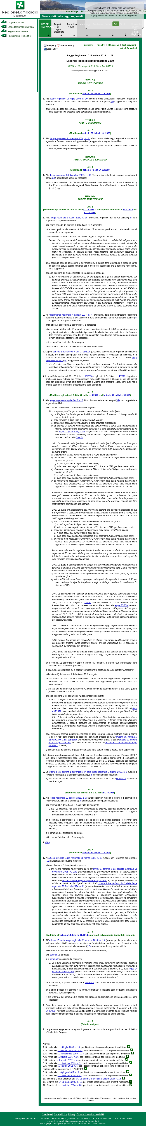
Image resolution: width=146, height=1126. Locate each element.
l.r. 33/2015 (108, 792)
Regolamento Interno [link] (14, 31)
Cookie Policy (60, 1114)
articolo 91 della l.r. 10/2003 (96, 93)
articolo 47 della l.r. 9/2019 (116, 395)
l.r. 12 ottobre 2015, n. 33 (69, 1075)
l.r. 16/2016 (88, 209)
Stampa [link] (49, 45)
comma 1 (54, 955)
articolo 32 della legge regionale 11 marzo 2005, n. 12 (75, 858)
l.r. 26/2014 (51, 1011)
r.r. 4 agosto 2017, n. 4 (66, 1060)
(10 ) (47, 842)
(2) (89, 141)
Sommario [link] (88, 45)
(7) (118, 400)
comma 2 (54, 959)
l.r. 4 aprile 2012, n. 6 (68, 1066)
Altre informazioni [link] (128, 48)
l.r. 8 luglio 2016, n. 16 (68, 1057)
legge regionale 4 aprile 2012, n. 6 (66, 400)
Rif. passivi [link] (114, 45)
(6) (65, 360)
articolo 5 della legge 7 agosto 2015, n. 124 (84, 880)
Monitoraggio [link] (85, 24)
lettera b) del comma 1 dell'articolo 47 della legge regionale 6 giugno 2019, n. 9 (88, 772)
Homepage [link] (72, 11)
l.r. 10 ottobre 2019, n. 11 (69, 1063)
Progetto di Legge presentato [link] (59, 28)
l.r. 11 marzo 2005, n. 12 (70, 1082)
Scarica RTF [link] (51, 49)
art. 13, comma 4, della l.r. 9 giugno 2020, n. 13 (98, 1079)
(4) (130, 217)
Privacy (71, 1114)
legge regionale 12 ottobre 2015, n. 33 (69, 798)
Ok (115, 23)
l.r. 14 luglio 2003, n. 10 (69, 1047)
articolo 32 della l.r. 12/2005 (96, 852)
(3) (53, 178)
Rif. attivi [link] (101, 45)
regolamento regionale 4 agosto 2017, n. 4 (71, 315)
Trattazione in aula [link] (72, 25)
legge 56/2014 (121, 605)
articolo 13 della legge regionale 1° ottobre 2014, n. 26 (77, 940)
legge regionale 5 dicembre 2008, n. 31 (70, 138)
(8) (91, 775)
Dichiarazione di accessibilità (90, 1114)
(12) (89, 946)
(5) (136, 317)
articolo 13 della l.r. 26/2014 (74, 935)
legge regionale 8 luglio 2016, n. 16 (69, 217)
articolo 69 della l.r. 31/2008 (96, 133)
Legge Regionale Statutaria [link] (17, 27)
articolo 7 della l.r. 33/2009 (96, 170)
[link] (20, 17)
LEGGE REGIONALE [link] (46, 25)
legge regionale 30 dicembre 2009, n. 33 (70, 175)
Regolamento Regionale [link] (16, 36)
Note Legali (47, 1114)
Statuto (79, 437)
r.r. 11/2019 (89, 212)
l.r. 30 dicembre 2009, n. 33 (71, 1053)
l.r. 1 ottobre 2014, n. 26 (70, 1085)
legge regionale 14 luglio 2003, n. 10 (69, 99)
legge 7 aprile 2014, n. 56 (72, 431)
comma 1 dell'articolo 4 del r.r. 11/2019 (71, 351)
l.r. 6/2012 (93, 395)
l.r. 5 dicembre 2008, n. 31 (70, 1050)
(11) (48, 861)
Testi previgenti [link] (129, 45)
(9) (80, 801)
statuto (87, 602)
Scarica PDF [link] (64, 45)
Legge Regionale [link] (12, 22)
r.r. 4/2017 (128, 209)
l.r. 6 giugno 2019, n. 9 (68, 1072)
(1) (112, 101)
